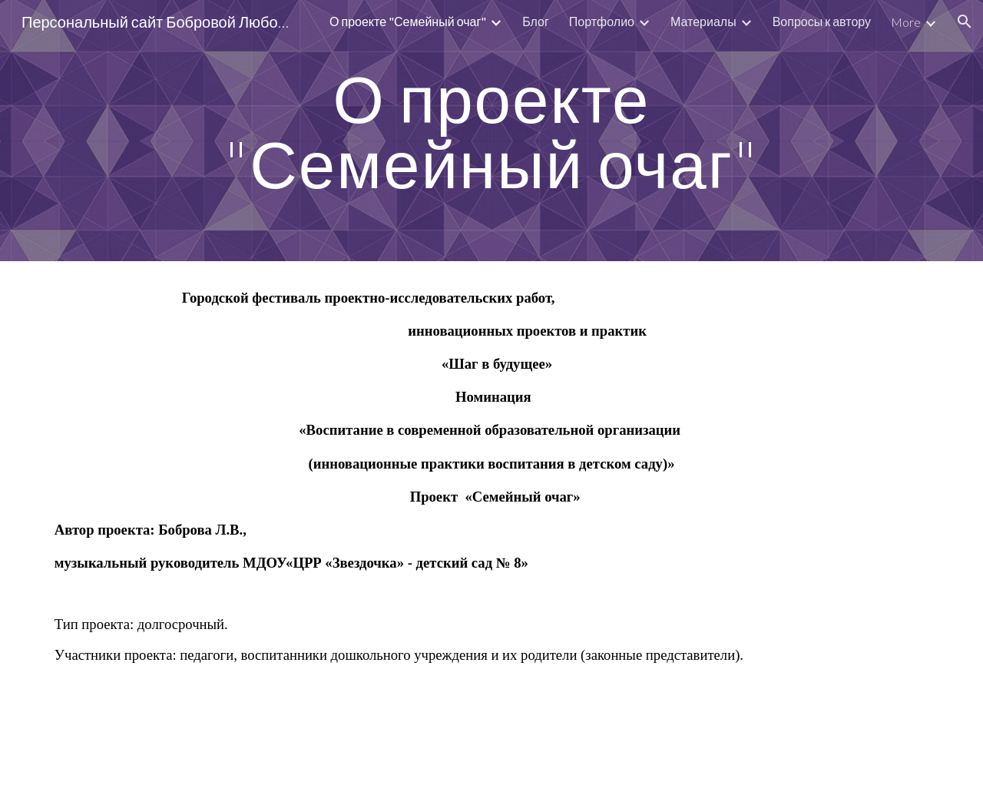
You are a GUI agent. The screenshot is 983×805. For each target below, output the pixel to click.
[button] (964, 21)
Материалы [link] (703, 21)
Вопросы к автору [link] (822, 21)
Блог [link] (535, 21)
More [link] (906, 22)
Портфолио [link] (601, 21)
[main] (491, 131)
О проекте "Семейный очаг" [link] (407, 21)
